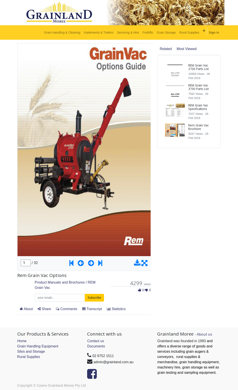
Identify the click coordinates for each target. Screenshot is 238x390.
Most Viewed (187, 49)
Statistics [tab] (116, 309)
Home (22, 341)
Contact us (95, 341)
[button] (204, 30)
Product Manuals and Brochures (60, 282)
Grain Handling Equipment (37, 346)
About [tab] (26, 309)
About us (204, 334)
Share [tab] (44, 309)
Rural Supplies (28, 357)
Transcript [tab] (92, 309)
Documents (96, 346)
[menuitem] (62, 32)
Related (166, 49)
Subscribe (94, 297)
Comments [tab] (66, 309)
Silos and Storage (31, 351)
